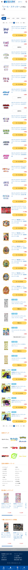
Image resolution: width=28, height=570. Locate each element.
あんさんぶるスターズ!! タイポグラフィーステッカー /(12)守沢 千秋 (19, 104)
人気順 (13, 18)
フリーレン (5, 483)
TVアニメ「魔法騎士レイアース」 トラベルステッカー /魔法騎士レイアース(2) (19, 274)
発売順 (17, 18)
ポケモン (17, 473)
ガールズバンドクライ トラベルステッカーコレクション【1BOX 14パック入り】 (19, 208)
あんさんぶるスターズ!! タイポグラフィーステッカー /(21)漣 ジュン (19, 28)
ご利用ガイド (4, 555)
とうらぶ (17, 477)
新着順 (3, 18)
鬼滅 (4, 477)
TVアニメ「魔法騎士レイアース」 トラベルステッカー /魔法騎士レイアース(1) (19, 288)
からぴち (5, 471)
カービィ (17, 469)
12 (12, 22)
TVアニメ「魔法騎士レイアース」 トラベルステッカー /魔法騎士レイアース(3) (19, 261)
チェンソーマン (19, 471)
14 (16, 22)
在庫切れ (19, 47)
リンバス (17, 485)
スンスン (5, 479)
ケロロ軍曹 (18, 483)
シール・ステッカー (11, 6)
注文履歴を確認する (18, 557)
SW (4, 485)
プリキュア (5, 467)
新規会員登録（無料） (18, 559)
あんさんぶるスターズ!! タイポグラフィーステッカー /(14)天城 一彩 (19, 77)
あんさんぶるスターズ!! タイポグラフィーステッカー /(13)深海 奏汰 (19, 90)
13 (14, 22)
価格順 (8, 18)
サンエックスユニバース (8, 481)
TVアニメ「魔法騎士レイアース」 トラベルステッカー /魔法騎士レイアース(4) (19, 248)
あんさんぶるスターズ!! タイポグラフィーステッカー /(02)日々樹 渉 (19, 194)
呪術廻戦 (17, 481)
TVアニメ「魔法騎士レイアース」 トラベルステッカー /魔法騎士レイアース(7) (19, 221)
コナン (17, 475)
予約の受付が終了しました (19, 337)
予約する (19, 309)
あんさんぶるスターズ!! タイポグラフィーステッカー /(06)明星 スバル (19, 168)
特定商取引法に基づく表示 (6, 553)
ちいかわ (17, 479)
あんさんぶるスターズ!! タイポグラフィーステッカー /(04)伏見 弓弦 (19, 181)
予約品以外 (23, 18)
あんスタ (5, 473)
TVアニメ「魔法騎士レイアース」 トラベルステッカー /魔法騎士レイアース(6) (19, 234)
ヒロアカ (5, 475)
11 (9, 22)
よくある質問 (16, 555)
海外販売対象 (4, 559)
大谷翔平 (5, 469)
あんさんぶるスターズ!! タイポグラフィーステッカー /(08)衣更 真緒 (19, 154)
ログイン (20, 2)
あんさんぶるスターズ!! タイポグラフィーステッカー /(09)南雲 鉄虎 (19, 141)
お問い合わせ (4, 557)
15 (18, 22)
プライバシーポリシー (18, 553)
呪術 (17, 467)
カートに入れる (19, 35)
